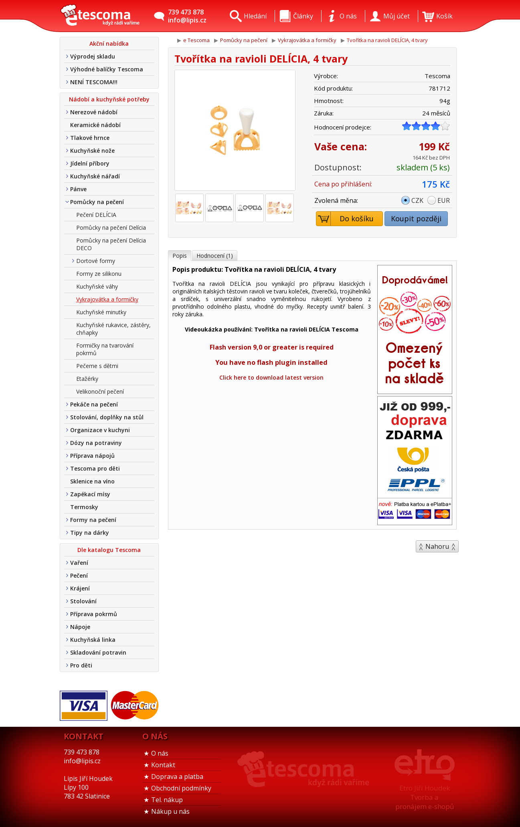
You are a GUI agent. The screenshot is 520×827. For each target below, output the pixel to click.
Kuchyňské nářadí (95, 176)
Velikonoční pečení (100, 391)
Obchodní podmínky (181, 788)
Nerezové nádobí (93, 112)
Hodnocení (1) (214, 255)
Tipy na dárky (89, 532)
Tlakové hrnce (89, 138)
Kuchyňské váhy (97, 286)
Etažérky (87, 378)
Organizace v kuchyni (100, 430)
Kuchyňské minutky (101, 312)
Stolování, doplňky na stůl (107, 417)
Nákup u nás (170, 811)
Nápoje (80, 627)
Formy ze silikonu (98, 273)
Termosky (84, 507)
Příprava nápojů (92, 455)
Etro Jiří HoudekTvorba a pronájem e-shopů (424, 797)
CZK (417, 200)
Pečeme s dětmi (97, 366)
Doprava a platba (177, 776)
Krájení (80, 588)
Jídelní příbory (89, 163)
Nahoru (437, 546)
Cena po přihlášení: (343, 184)
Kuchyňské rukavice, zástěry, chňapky (113, 328)
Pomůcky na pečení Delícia (111, 227)
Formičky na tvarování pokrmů (105, 349)
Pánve (78, 189)
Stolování (83, 601)
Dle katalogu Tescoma (109, 550)
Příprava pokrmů (93, 614)
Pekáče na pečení (94, 404)
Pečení (79, 575)
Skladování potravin (98, 652)
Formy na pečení (93, 520)
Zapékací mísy (90, 494)
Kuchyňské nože (92, 150)
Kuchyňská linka (92, 639)
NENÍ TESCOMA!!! (93, 82)
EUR (443, 200)
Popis (179, 255)
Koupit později (416, 218)
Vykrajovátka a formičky (107, 299)
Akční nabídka (109, 43)
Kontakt (163, 764)
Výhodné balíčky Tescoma (106, 69)
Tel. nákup (167, 799)
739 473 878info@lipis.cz (187, 16)
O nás (159, 753)
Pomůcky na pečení (97, 202)
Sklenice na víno (92, 481)
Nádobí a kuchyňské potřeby (109, 99)
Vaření (79, 562)
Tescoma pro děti (95, 468)
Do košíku (345, 219)
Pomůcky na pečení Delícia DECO (111, 244)
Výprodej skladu (92, 56)
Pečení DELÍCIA (96, 214)
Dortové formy (95, 261)
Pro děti (81, 665)
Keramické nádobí (95, 125)
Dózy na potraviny (96, 443)
